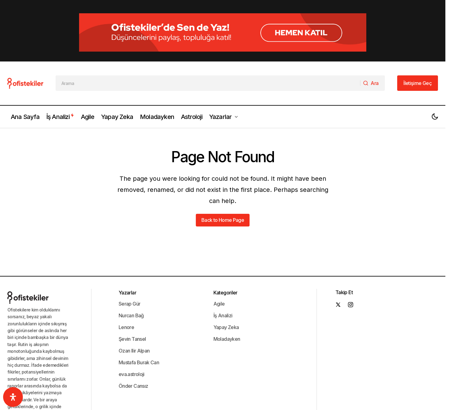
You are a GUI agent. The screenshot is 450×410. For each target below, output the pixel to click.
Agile (219, 273)
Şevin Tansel (132, 309)
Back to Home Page (222, 190)
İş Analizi (223, 285)
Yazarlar (127, 262)
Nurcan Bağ (131, 285)
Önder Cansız (133, 356)
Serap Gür (129, 273)
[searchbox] (208, 53)
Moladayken (226, 309)
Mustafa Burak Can (139, 332)
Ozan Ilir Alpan (134, 320)
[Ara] (372, 53)
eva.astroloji (132, 344)
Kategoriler (225, 262)
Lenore (126, 297)
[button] (434, 86)
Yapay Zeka (226, 297)
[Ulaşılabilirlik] (13, 397)
